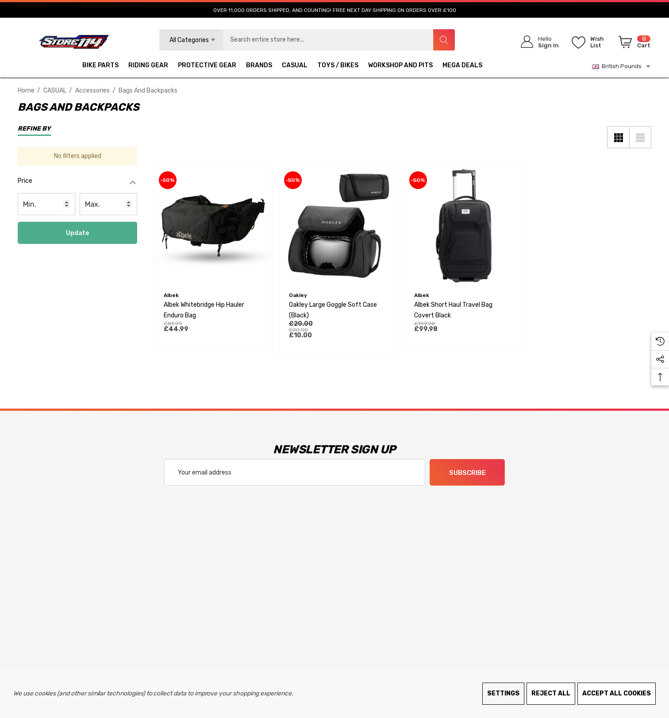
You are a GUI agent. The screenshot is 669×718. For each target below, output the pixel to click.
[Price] (77, 185)
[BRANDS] (259, 66)
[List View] (640, 137)
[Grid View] (618, 137)
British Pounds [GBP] (621, 66)
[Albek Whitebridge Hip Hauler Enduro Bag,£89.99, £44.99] (213, 226)
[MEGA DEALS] (462, 66)
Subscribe (467, 473)
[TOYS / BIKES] (337, 66)
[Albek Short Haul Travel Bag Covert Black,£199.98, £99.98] (464, 226)
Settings (503, 693)
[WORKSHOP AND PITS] (400, 66)
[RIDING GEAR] (148, 66)
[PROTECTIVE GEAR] (207, 66)
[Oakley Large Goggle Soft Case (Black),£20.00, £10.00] (338, 226)
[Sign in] (537, 42)
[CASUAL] (295, 66)
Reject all (550, 693)
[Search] (444, 40)
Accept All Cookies (616, 693)
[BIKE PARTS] (100, 66)
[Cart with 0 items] (633, 44)
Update (77, 233)
